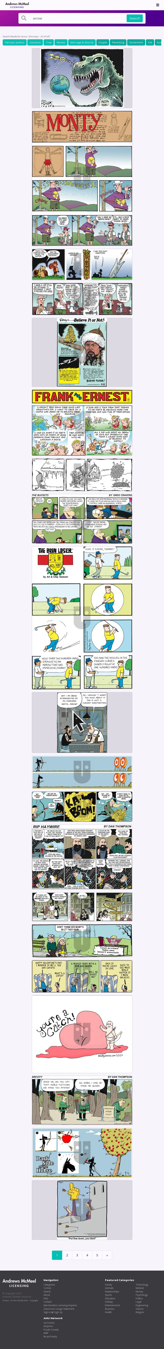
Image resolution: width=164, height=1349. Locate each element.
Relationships (112, 1291)
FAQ (46, 1298)
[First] (107, 1255)
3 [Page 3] (77, 1255)
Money (139, 1291)
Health (108, 1312)
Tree (49, 42)
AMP (46, 1333)
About (47, 1294)
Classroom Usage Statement (59, 1308)
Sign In (47, 1312)
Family (108, 1284)
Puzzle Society (51, 1329)
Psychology (142, 1294)
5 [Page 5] (97, 1255)
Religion (140, 1312)
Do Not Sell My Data (19, 1300)
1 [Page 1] (57, 1255)
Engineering (142, 1305)
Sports (108, 1294)
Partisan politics (14, 42)
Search (134, 18)
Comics (47, 1288)
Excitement (136, 42)
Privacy (6, 1300)
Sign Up (58, 1312)
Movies (61, 42)
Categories (49, 1284)
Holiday (109, 1301)
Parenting (118, 42)
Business (110, 1308)
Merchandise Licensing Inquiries (60, 1305)
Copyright (33, 1300)
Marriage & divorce (81, 42)
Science (140, 1308)
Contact (48, 1301)
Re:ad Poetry (50, 1336)
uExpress (48, 1326)
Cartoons (35, 42)
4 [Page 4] (87, 1255)
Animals (109, 1288)
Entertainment (112, 1305)
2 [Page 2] (67, 1255)
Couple (103, 42)
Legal (138, 1301)
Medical (140, 1288)
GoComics (49, 1322)
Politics (139, 1298)
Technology (142, 1284)
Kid (150, 42)
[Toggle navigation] (157, 5)
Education (110, 1298)
